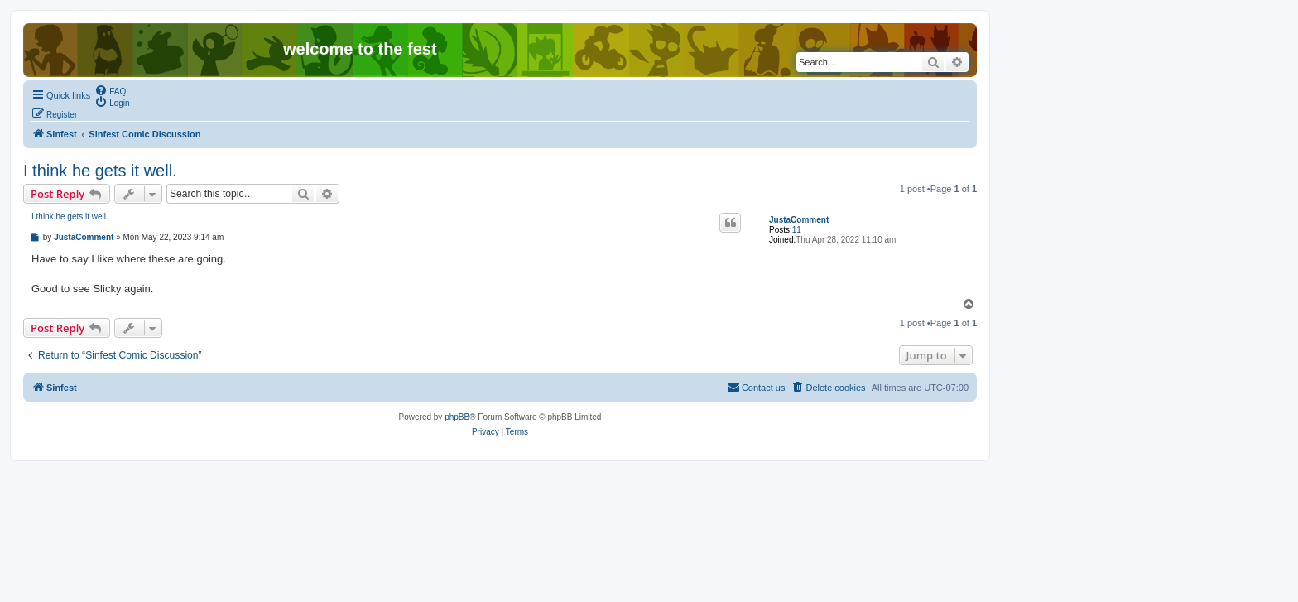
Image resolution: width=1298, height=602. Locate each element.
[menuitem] (110, 90)
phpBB (457, 416)
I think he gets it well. (100, 170)
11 (796, 229)
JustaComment (799, 219)
